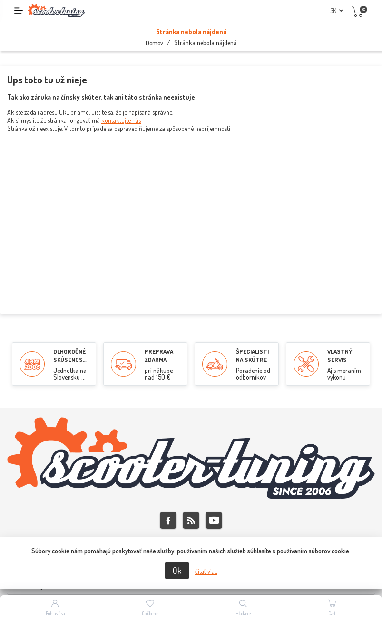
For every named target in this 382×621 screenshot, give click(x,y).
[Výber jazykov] (336, 10)
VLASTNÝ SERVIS (340, 355)
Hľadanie (243, 613)
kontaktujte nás (121, 120)
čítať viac (206, 571)
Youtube (214, 520)
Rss (191, 520)
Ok (177, 570)
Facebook (168, 520)
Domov (154, 43)
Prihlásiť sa (55, 613)
